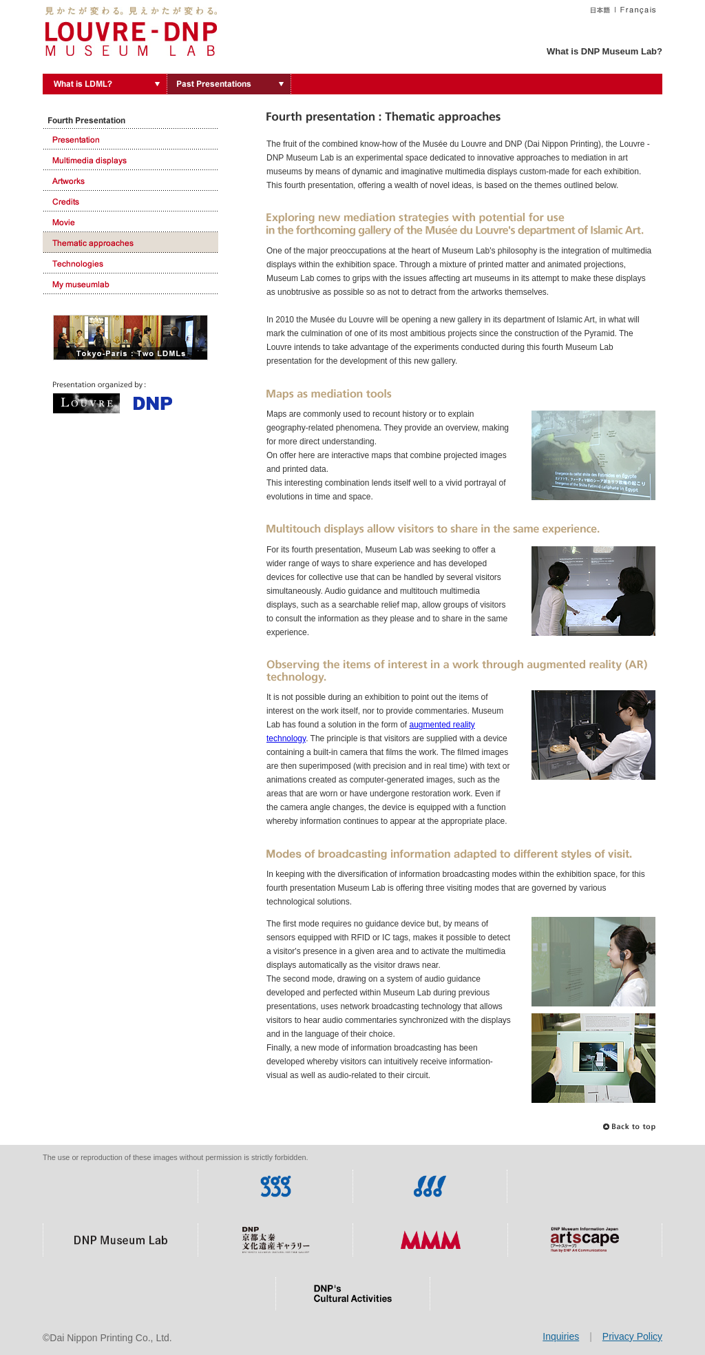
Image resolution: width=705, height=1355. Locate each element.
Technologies (130, 263)
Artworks (130, 180)
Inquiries (561, 1336)
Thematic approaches (130, 242)
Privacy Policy (632, 1336)
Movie (130, 221)
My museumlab (130, 283)
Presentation (130, 139)
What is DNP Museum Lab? (604, 51)
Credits (130, 201)
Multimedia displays (130, 159)
